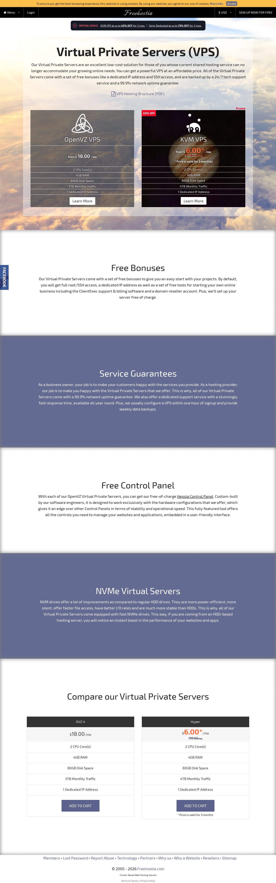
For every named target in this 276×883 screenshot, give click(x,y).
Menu (9, 12)
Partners (147, 858)
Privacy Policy (147, 880)
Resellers (211, 858)
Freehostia (138, 13)
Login (31, 12)
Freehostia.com (150, 868)
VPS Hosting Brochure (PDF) (137, 93)
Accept (232, 3)
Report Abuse (102, 858)
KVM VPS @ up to (122, 25)
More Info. (217, 3)
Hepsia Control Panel (195, 496)
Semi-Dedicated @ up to (175, 25)
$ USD (223, 12)
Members (51, 858)
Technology (127, 858)
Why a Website (187, 858)
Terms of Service (130, 880)
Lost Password (75, 858)
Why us (164, 858)
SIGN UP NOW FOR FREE (255, 12)
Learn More (82, 201)
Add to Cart (80, 805)
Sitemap (229, 858)
